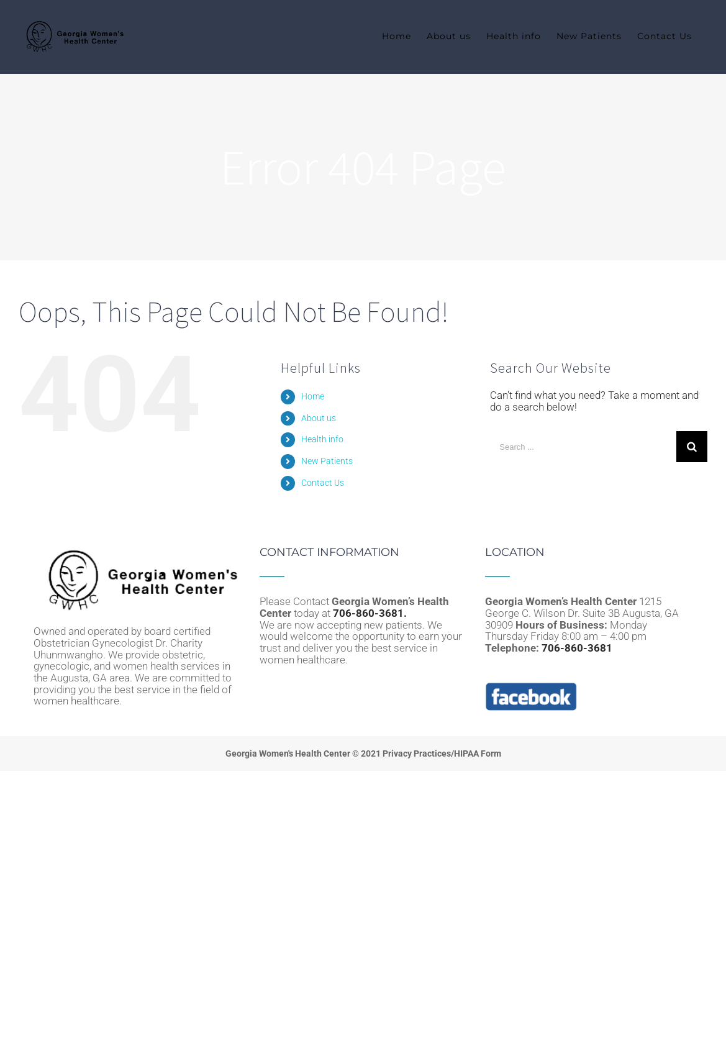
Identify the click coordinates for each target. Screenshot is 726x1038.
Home (312, 396)
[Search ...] (583, 446)
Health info (322, 439)
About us (318, 418)
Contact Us (322, 483)
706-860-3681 (577, 648)
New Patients (327, 461)
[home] (137, 552)
